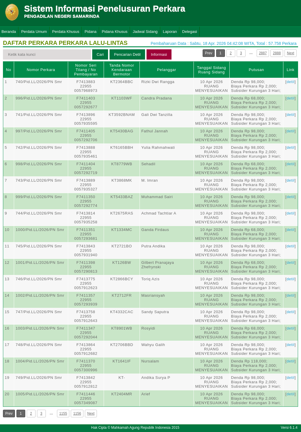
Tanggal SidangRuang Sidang (211, 69)
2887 (263, 53)
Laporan (170, 31)
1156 (77, 413)
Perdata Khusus (66, 31)
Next (290, 53)
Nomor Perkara (41, 70)
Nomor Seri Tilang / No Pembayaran (85, 69)
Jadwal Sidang (145, 31)
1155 (63, 413)
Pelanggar (166, 70)
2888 (277, 53)
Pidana (90, 31)
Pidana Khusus (114, 31)
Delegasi (189, 31)
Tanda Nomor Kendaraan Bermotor (121, 69)
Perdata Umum (34, 31)
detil (291, 82)
